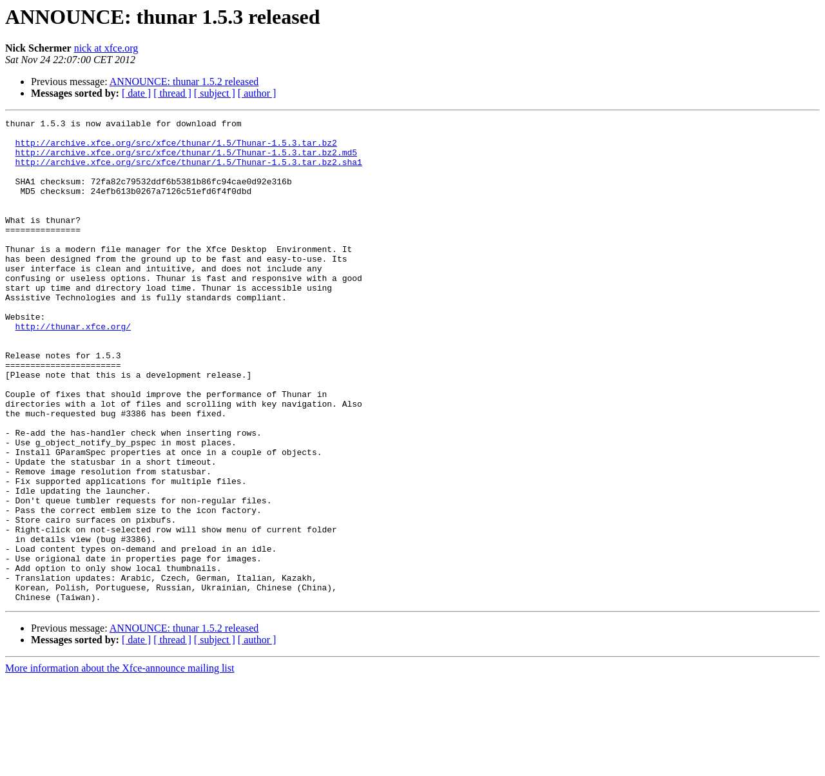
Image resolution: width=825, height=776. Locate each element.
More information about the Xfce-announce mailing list (119, 764)
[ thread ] (172, 93)
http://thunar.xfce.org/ (73, 368)
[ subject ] (214, 93)
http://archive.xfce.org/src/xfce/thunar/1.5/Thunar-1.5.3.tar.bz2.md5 (186, 160)
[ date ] (136, 93)
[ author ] (257, 93)
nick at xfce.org (106, 48)
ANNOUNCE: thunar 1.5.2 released (184, 81)
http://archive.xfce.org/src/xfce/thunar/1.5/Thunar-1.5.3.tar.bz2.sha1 (188, 171)
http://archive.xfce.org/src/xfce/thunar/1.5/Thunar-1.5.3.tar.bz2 (176, 148)
